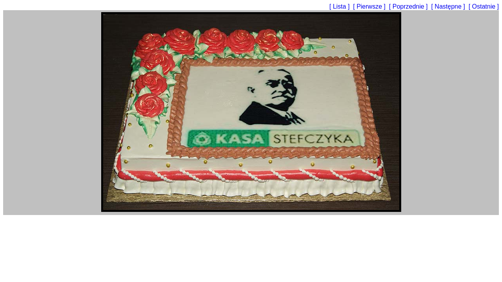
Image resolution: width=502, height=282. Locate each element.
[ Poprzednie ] (409, 6)
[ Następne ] (449, 6)
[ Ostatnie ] (484, 6)
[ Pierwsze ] (370, 6)
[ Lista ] (340, 6)
